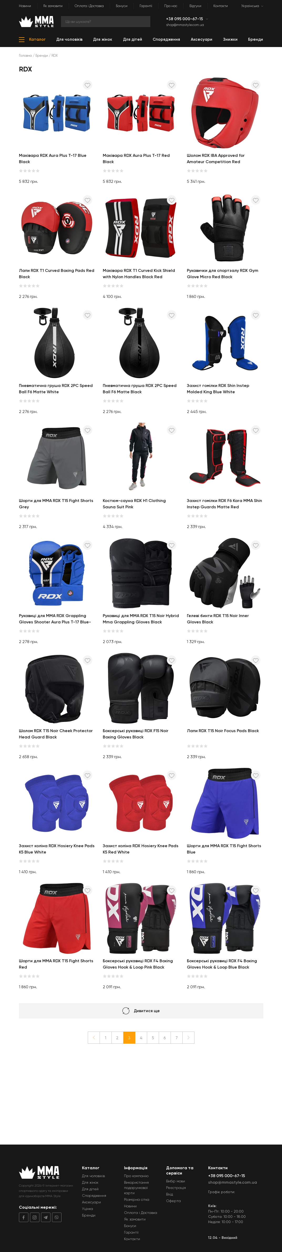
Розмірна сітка (136, 1199)
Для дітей (90, 1189)
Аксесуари (91, 1202)
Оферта (173, 1201)
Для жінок (90, 1182)
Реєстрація (176, 1188)
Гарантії (146, 6)
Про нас (170, 6)
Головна (25, 56)
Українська (250, 6)
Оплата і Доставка (89, 6)
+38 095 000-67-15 (185, 19)
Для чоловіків (93, 1176)
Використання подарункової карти (136, 1187)
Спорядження (94, 1195)
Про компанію (136, 1176)
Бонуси (121, 6)
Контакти (220, 6)
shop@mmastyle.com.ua (185, 25)
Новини (25, 6)
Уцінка (87, 1209)
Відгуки (195, 6)
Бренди (41, 56)
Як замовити (53, 6)
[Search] (105, 21)
